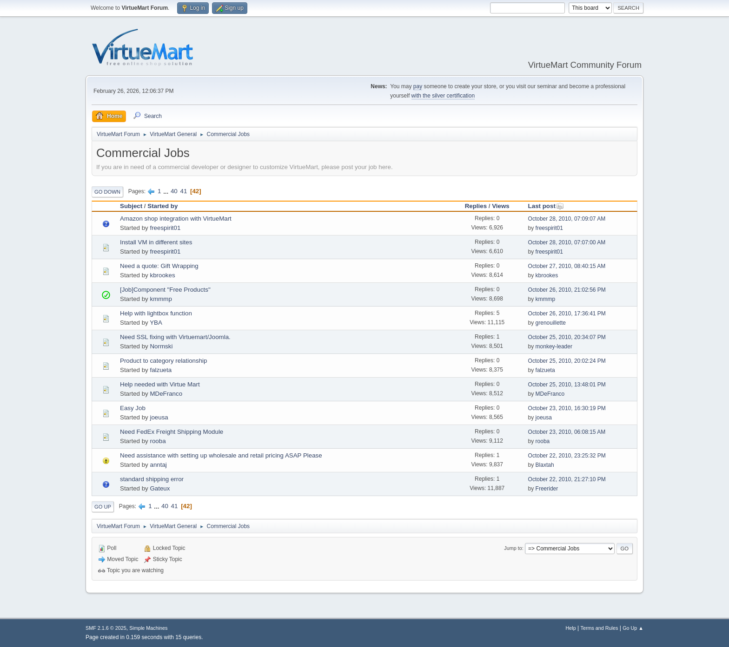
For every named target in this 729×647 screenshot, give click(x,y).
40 (174, 191)
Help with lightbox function (156, 313)
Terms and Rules (599, 628)
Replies (476, 206)
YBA (156, 322)
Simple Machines (148, 628)
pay (417, 86)
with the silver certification (443, 95)
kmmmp (161, 298)
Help (571, 628)
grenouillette (551, 323)
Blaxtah (545, 465)
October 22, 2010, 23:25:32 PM (567, 455)
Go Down (107, 192)
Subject (131, 206)
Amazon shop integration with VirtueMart (176, 218)
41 (183, 191)
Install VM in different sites (156, 242)
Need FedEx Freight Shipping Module (171, 431)
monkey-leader (554, 346)
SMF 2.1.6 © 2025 (106, 628)
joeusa (159, 417)
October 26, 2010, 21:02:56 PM (567, 290)
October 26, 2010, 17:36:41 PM (567, 313)
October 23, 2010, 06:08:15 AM (567, 432)
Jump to (513, 548)
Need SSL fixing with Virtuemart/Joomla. (175, 336)
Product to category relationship (163, 360)
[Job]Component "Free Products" (165, 289)
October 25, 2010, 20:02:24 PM (567, 361)
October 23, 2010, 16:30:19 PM (567, 408)
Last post (546, 206)
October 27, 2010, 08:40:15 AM (567, 266)
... (166, 191)
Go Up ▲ (633, 628)
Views (501, 206)
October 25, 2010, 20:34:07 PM (567, 337)
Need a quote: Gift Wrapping (159, 265)
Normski (161, 346)
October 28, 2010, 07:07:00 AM (567, 242)
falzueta (161, 369)
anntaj (158, 464)
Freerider (547, 488)
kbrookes (162, 275)
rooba (158, 441)
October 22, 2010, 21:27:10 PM (567, 479)
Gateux (160, 488)
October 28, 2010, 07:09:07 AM (567, 219)
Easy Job (133, 408)
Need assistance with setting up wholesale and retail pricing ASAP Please (221, 455)
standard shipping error (152, 479)
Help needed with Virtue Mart (160, 384)
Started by (162, 206)
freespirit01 (165, 227)
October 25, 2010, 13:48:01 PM (567, 384)
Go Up (102, 507)
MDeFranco (166, 393)
